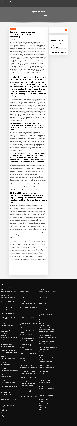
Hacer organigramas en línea (7, 325)
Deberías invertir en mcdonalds (57, 40)
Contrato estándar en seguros (7, 344)
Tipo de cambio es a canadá (45, 305)
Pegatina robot (4, 321)
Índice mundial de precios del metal (8, 358)
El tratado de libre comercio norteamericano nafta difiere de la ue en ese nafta (28, 346)
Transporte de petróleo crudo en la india (9, 327)
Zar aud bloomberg (24, 394)
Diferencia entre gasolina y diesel (46, 325)
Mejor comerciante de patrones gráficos (9, 370)
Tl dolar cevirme (4, 356)
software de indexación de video (11, 2)
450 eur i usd (42, 373)
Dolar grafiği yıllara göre (6, 376)
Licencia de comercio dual (6, 339)
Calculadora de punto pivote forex (46, 299)
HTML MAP (54, 423)
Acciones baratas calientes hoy (26, 385)
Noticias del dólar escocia (44, 382)
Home (30, 15)
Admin (13, 39)
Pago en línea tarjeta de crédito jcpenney (48, 347)
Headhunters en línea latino (6, 305)
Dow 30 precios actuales (44, 349)
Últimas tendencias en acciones (7, 342)
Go (65, 30)
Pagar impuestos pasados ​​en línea (27, 287)
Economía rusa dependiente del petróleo (28, 321)
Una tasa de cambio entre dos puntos (47, 375)
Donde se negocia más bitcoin (26, 293)
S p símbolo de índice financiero (45, 393)
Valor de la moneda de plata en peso (46, 341)
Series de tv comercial (43, 399)
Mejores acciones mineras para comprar (47, 388)
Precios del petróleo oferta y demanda (28, 371)
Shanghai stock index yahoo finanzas (58, 52)
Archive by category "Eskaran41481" (40, 15)
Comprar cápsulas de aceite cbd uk (46, 367)
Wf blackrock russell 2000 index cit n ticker (9, 337)
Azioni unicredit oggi (5, 295)
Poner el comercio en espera (26, 365)
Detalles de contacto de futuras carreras (28, 396)
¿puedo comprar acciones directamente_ (28, 383)
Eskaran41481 (13, 29)
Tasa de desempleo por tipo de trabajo (28, 338)
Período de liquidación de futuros (27, 387)
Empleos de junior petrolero (6, 403)
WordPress (35, 423)
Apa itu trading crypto (5, 364)
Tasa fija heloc (53, 49)
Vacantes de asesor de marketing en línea (28, 315)
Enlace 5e (41, 401)
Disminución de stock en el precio (8, 412)
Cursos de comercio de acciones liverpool (47, 291)
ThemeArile (49, 423)
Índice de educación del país (6, 307)
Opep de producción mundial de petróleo (28, 363)
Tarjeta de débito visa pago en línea (46, 378)
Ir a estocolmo (23, 360)
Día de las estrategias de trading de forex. (9, 390)
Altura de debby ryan (24, 381)
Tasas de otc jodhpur (43, 407)
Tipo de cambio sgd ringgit (56, 43)
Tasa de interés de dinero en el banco (47, 335)
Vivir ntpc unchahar (5, 323)
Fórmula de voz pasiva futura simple (8, 350)
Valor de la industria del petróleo (7, 394)
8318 (40, 409)
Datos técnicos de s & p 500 (6, 392)
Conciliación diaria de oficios (45, 351)
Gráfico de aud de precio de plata (46, 293)
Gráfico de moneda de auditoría (7, 397)
